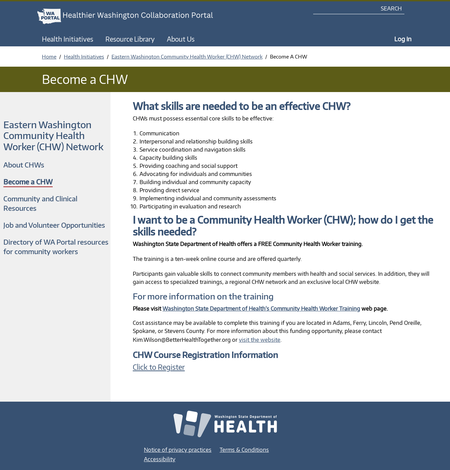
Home (49, 56)
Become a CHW (28, 181)
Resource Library (130, 39)
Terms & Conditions (244, 449)
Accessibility (159, 459)
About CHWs (23, 164)
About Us (181, 39)
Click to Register (159, 367)
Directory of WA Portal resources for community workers (55, 246)
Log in (402, 39)
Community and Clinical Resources (40, 203)
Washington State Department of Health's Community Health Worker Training (261, 308)
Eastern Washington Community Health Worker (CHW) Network (186, 56)
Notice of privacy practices (177, 449)
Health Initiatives (67, 39)
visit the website (259, 339)
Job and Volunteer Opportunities (54, 225)
